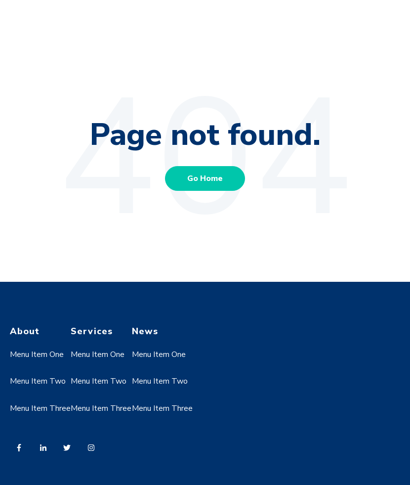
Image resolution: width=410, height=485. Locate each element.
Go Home (205, 178)
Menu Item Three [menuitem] (40, 408)
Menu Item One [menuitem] (37, 354)
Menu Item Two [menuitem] (38, 381)
